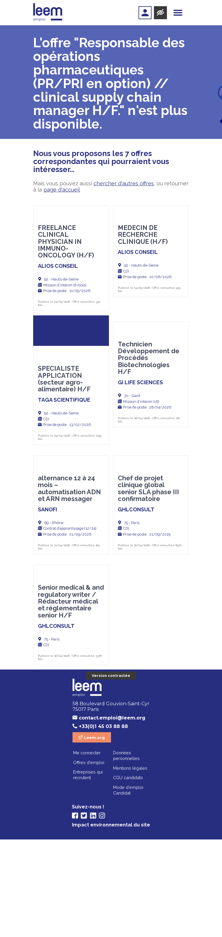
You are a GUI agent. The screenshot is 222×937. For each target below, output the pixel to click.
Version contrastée (111, 773)
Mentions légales (130, 865)
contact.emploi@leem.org (112, 815)
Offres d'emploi (88, 860)
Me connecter (87, 850)
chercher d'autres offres (124, 183)
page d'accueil (62, 190)
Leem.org (94, 835)
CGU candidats (128, 875)
